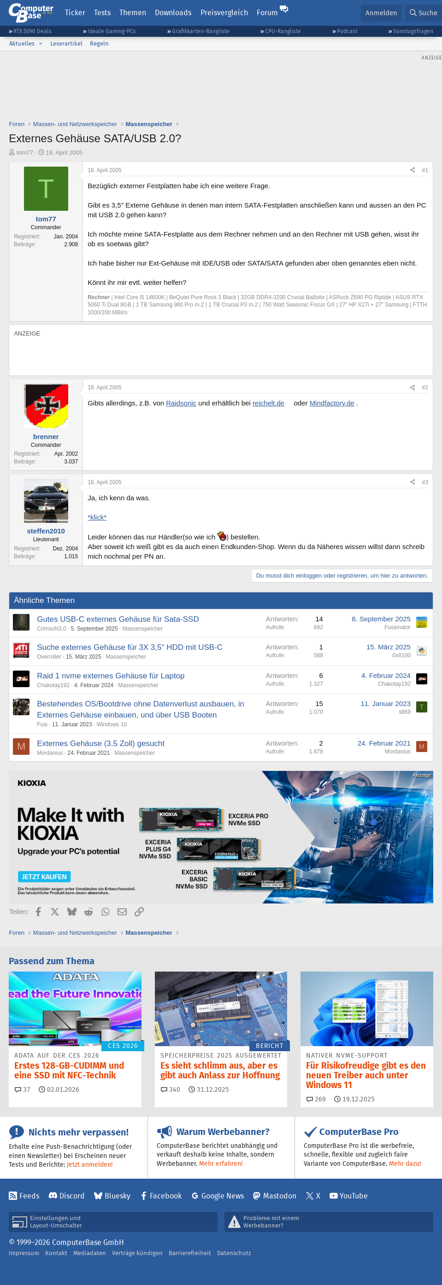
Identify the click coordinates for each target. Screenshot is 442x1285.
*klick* (97, 517)
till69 (405, 712)
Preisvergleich (224, 12)
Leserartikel (66, 43)
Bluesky (117, 1196)
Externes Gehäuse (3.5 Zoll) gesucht (101, 743)
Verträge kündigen (137, 1253)
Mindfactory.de (332, 403)
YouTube (354, 1196)
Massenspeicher (143, 628)
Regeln (99, 43)
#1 (425, 170)
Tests (102, 12)
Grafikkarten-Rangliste (201, 31)
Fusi (42, 724)
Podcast (347, 31)
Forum (267, 12)
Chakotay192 (53, 685)
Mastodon (279, 1196)
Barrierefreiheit (190, 1253)
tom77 (25, 152)
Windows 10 (112, 724)
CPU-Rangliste (283, 31)
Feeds (29, 1196)
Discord (72, 1196)
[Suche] (423, 13)
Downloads (173, 12)
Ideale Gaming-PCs (112, 31)
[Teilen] (412, 170)
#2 (425, 387)
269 (316, 1099)
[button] (41, 44)
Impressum (24, 1253)
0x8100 (401, 655)
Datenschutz (234, 1253)
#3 (425, 482)
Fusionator (397, 627)
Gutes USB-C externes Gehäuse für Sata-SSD (118, 619)
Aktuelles (22, 43)
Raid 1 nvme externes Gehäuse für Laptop (110, 675)
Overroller (49, 657)
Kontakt (56, 1253)
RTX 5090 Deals (32, 31)
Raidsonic (181, 403)
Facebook (166, 1196)
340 (170, 1089)
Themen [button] (132, 12)
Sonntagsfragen (413, 31)
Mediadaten (89, 1253)
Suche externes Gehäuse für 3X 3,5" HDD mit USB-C (130, 647)
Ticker (75, 12)
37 (22, 1089)
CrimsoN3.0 (51, 628)
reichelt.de (268, 403)
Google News (222, 1196)
